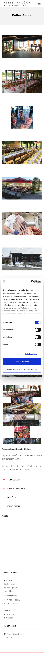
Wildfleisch (13, 506)
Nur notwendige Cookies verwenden (22, 369)
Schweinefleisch (15, 488)
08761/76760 (11, 614)
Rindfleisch (13, 479)
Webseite (9, 618)
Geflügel (11, 497)
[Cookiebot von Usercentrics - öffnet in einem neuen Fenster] (31, 281)
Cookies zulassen (22, 362)
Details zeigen (31, 354)
